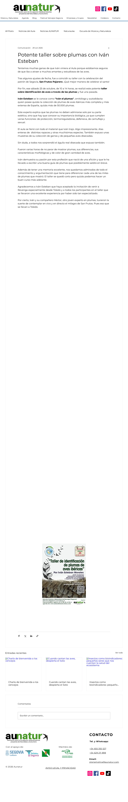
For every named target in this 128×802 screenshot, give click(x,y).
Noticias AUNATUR (49, 31)
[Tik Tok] (116, 8)
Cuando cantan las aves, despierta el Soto (62, 683)
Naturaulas (69, 31)
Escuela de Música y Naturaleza (95, 31)
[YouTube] (110, 8)
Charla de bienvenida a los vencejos (23, 683)
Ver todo (119, 653)
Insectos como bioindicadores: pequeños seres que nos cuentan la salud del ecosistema (104, 683)
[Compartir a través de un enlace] (37, 636)
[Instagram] (97, 8)
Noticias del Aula (27, 31)
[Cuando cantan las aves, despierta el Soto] (64, 667)
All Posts (9, 31)
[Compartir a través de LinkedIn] (31, 636)
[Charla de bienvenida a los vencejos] (23, 667)
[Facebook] (103, 8)
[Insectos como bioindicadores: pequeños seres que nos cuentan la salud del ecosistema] (104, 667)
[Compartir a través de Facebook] (19, 636)
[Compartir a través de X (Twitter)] (25, 636)
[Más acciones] (108, 47)
